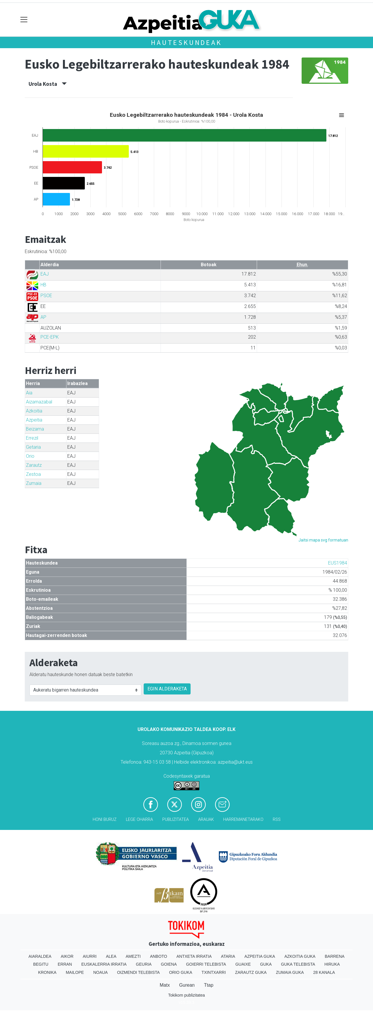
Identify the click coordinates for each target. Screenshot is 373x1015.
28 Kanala (324, 972)
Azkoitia (34, 411)
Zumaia (33, 483)
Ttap (208, 985)
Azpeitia (34, 420)
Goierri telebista (206, 964)
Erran (65, 964)
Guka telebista (298, 964)
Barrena (334, 956)
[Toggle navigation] (24, 20)
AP (43, 317)
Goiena (169, 964)
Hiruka (332, 964)
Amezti (133, 956)
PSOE (46, 295)
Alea (111, 956)
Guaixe (243, 964)
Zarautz (34, 465)
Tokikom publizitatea (186, 995)
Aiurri (89, 956)
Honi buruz (105, 819)
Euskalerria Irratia (103, 964)
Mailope (75, 972)
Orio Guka (180, 972)
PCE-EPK (50, 337)
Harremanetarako (243, 819)
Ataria (228, 956)
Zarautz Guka (251, 972)
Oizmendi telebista (138, 972)
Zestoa (33, 474)
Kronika (47, 972)
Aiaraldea (40, 956)
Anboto (158, 956)
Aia (29, 393)
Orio (30, 456)
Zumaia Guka (290, 972)
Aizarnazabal (39, 402)
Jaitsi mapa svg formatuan (323, 540)
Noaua (100, 972)
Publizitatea (175, 819)
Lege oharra (139, 819)
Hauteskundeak (186, 42)
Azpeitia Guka (259, 956)
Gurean (187, 985)
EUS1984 (337, 563)
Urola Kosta (48, 83)
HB (43, 285)
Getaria (33, 447)
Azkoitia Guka (300, 956)
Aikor (67, 956)
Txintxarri (214, 972)
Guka (266, 964)
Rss (277, 819)
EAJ (45, 274)
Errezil (32, 438)
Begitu (40, 964)
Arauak (206, 819)
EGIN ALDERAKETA (167, 689)
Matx (165, 985)
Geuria (144, 964)
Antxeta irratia (194, 956)
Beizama (35, 429)
